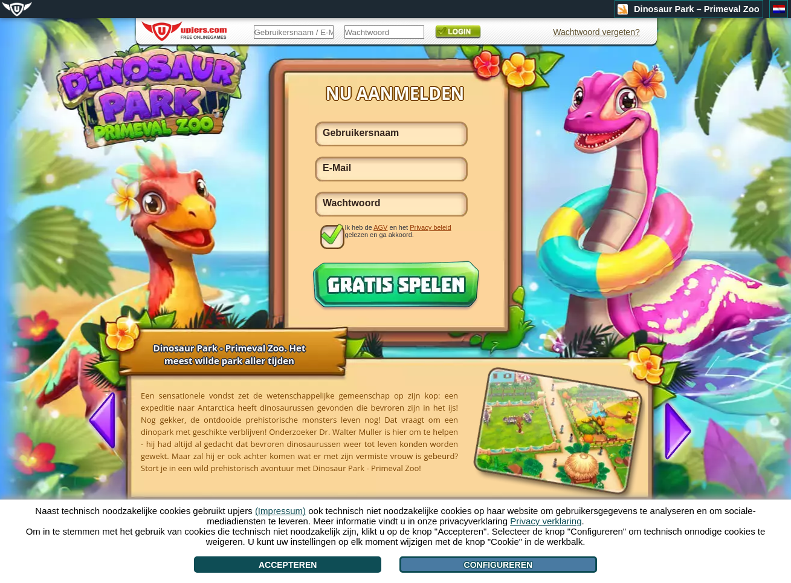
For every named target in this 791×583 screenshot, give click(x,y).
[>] (673, 430)
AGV (380, 227)
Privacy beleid (430, 227)
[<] (107, 421)
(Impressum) (280, 511)
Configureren (498, 565)
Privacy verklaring (545, 521)
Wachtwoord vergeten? (596, 32)
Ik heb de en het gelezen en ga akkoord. (398, 231)
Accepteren (288, 565)
